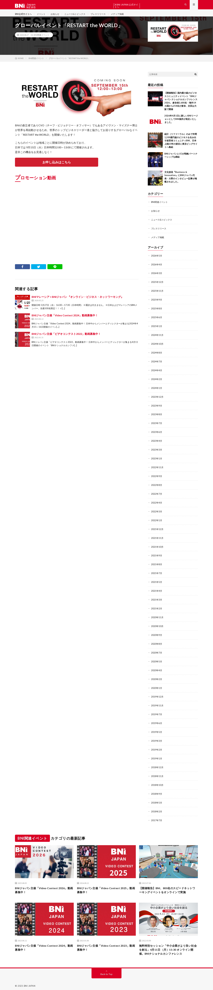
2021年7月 (156, 572)
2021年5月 (156, 580)
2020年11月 (157, 615)
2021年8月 (156, 563)
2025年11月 (157, 294)
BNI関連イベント (41, 40)
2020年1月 (156, 684)
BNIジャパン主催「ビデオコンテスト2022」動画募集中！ (66, 339)
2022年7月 (156, 494)
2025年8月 (156, 312)
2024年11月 (157, 338)
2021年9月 (156, 554)
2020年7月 (156, 650)
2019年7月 (156, 710)
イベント (42, 16)
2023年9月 (156, 407)
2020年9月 (156, 632)
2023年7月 (156, 424)
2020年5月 (156, 658)
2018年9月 (156, 788)
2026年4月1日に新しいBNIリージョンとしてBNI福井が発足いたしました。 (181, 124)
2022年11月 (157, 468)
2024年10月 (157, 346)
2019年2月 (156, 745)
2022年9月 (156, 476)
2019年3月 (156, 736)
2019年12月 (157, 693)
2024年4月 (156, 372)
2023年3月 (156, 450)
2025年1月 (156, 329)
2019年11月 (157, 702)
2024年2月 (156, 381)
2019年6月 (156, 719)
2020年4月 (156, 667)
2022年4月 (156, 502)
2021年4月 (156, 589)
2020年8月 (156, 641)
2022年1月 (156, 520)
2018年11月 (157, 771)
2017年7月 (156, 814)
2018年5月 (156, 797)
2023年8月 (156, 416)
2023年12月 (157, 398)
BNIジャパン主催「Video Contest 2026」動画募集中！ (44, 885)
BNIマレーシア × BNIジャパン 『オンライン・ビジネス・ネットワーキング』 (77, 302)
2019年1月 (156, 754)
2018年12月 (157, 762)
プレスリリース (103, 16)
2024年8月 (156, 355)
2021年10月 (157, 546)
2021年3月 (156, 598)
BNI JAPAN (29, 982)
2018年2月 (156, 806)
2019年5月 (156, 728)
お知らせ (57, 16)
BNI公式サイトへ (24, 16)
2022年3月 (156, 511)
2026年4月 (156, 268)
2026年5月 (156, 260)
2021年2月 (156, 606)
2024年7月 (156, 364)
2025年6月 (156, 320)
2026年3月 (156, 277)
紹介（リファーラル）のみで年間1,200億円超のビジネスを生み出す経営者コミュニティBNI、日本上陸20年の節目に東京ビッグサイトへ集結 (180, 146)
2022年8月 (156, 485)
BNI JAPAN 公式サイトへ (126, 5)
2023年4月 (156, 442)
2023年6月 (156, 433)
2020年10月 (157, 624)
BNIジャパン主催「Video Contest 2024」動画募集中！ (65, 321)
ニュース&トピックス (78, 16)
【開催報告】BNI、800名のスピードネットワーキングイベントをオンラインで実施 (168, 885)
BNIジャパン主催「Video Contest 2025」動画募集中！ (106, 885)
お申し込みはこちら (56, 168)
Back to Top (106, 970)
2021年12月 (157, 528)
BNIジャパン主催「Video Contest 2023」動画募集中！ (106, 943)
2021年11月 (157, 537)
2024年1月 (156, 390)
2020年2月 (156, 676)
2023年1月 (156, 459)
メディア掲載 (123, 16)
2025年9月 (156, 303)
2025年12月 (157, 286)
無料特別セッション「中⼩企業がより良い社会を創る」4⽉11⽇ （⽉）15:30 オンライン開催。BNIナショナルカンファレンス (168, 945)
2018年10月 (157, 780)
